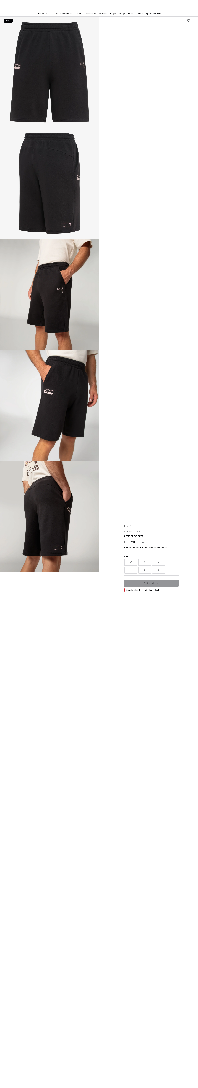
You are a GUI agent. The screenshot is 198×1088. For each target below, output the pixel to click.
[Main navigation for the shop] (99, 13)
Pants (126, 526)
